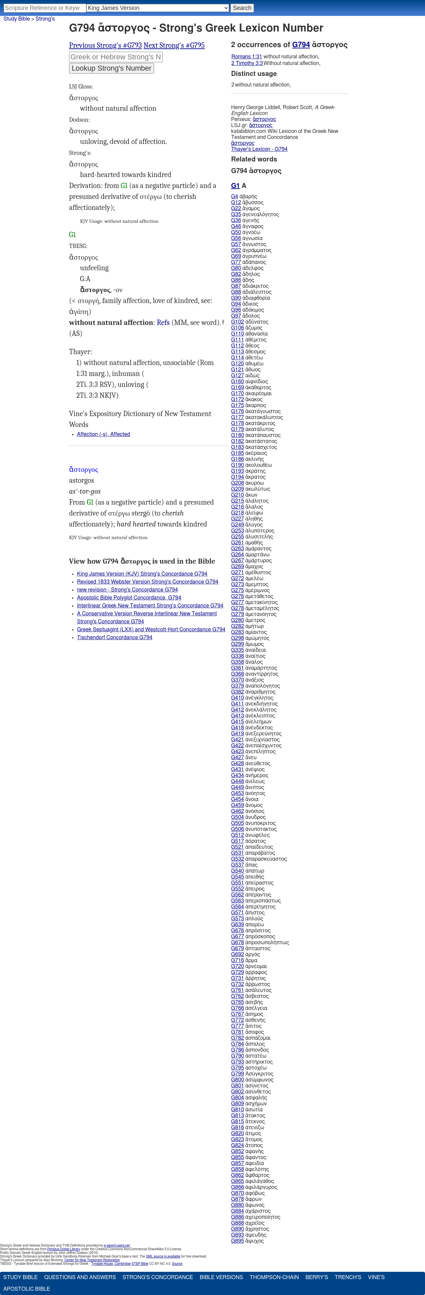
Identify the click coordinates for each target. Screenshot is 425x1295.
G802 (237, 1091)
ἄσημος (247, 1014)
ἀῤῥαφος (249, 972)
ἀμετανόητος (254, 614)
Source (177, 1263)
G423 (237, 751)
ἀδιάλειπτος (251, 292)
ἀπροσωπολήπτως (260, 942)
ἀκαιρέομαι (251, 393)
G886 (237, 1217)
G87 (236, 286)
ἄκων (244, 495)
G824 (237, 1145)
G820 (237, 1133)
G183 (237, 447)
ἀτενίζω (247, 1127)
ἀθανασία (249, 334)
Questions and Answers (80, 1277)
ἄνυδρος (248, 817)
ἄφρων (246, 1199)
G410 (237, 698)
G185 (237, 453)
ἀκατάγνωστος (256, 411)
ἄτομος (247, 1139)
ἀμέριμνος (250, 590)
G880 (237, 1205)
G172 (237, 399)
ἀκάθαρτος (251, 387)
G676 (237, 930)
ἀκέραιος (249, 453)
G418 (237, 727)
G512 (237, 835)
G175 (237, 405)
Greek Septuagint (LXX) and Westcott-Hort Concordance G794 (151, 629)
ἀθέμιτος (249, 339)
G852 (237, 1151)
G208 (237, 483)
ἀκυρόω (247, 483)
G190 (237, 465)
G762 (237, 996)
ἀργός (245, 954)
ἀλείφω (247, 513)
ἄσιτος (246, 1026)
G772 (237, 1020)
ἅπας (244, 865)
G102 (237, 322)
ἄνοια (245, 799)
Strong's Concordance (158, 1277)
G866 (237, 1187)
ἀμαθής (247, 542)
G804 (237, 1097)
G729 (237, 972)
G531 (237, 853)
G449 (237, 787)
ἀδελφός (247, 268)
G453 (237, 793)
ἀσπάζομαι (251, 1038)
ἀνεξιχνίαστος (255, 739)
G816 (237, 1127)
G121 (237, 369)
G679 (237, 948)
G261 (237, 542)
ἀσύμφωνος (252, 1079)
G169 (237, 387)
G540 (237, 871)
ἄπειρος (248, 889)
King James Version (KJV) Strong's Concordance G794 (142, 574)
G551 (237, 883)
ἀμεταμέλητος (255, 608)
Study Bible (17, 19)
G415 (237, 721)
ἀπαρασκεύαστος (259, 859)
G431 (237, 769)
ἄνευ (244, 757)
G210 (237, 495)
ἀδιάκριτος (250, 286)
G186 (237, 459)
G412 (237, 709)
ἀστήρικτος (252, 1062)
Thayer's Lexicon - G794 (259, 149)
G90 (236, 298)
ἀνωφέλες (250, 835)
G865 (237, 1181)
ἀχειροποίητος (255, 1217)
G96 (236, 310)
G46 (236, 226)
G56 (236, 238)
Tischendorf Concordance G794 (114, 637)
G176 (237, 411)
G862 (237, 1175)
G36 (236, 220)
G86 (236, 280)
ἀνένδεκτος (252, 727)
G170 (237, 393)
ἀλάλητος (250, 501)
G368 (237, 674)
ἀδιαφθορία (250, 298)
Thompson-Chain (274, 1277)
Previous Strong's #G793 (105, 45)
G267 (237, 560)
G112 (237, 345)
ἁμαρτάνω (250, 554)
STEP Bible (139, 1263)
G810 (237, 1109)
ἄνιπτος (247, 787)
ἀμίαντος (249, 632)
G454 (237, 799)
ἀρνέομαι (249, 966)
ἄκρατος (248, 477)
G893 (237, 1235)
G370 (237, 680)
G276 (237, 596)
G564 (237, 906)
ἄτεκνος (248, 1121)
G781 (237, 1032)
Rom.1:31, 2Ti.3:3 (163, 322)
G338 (237, 656)
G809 (237, 1103)
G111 (237, 339)
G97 (236, 316)
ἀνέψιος (248, 769)
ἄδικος (244, 304)
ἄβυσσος (247, 202)
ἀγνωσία (247, 238)
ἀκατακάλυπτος (257, 417)
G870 (237, 1193)
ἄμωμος (247, 644)
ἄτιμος (246, 1133)
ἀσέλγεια (249, 1008)
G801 (237, 1085)
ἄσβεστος (250, 996)
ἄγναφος (247, 226)
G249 (237, 524)
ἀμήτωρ (247, 626)
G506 (237, 829)
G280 (237, 620)
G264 (237, 554)
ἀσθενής (248, 1020)
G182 (237, 441)
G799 (237, 1074)
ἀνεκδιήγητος (254, 704)
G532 (237, 859)
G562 (237, 894)
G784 (237, 1044)
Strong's (45, 19)
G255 (237, 536)
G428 (237, 763)
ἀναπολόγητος (255, 686)
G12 (236, 202)
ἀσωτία (247, 1109)
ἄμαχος (247, 566)
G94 (236, 304)
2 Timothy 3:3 (247, 63)
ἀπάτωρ (247, 871)
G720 (237, 966)
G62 (236, 250)
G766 (237, 1008)
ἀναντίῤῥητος (254, 674)
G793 (237, 1062)
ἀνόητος (248, 793)
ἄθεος (245, 345)
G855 (237, 1157)
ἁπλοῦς (247, 918)
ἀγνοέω (245, 232)
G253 (237, 530)
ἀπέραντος (251, 894)
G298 (237, 638)
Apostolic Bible (26, 1289)
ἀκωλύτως (250, 489)
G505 (237, 823)
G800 (237, 1079)
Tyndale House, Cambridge (111, 1263)
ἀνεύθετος (250, 763)
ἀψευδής (248, 1235)
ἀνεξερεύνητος (256, 733)
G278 (237, 608)
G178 (237, 423)
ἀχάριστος (251, 1211)
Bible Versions (221, 1277)
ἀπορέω (247, 924)
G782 (237, 1038)
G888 (237, 1223)
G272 (237, 578)
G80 (236, 268)
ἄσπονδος (250, 1050)
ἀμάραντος (251, 548)
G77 (236, 262)
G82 (236, 274)
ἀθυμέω (247, 363)
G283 (237, 632)
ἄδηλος (245, 274)
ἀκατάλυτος (252, 429)
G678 (237, 942)
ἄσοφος (247, 1032)
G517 (237, 841)
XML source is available (163, 1256)
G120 (237, 363)
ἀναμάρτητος (254, 668)
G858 (237, 1169)
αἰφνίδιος (249, 381)
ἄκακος (247, 399)
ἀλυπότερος (252, 530)
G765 (237, 1002)
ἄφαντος (248, 1157)
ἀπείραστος (252, 883)
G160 (237, 381)
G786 (237, 1050)
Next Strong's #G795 (174, 45)
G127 (237, 375)
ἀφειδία (247, 1163)
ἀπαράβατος (253, 853)
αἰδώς (245, 375)
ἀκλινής (247, 459)
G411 (237, 704)
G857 (237, 1163)
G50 (236, 232)
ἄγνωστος (248, 244)
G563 (237, 900)
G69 (236, 256)
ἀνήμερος (249, 775)
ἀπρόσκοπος (253, 936)
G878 (237, 1199)
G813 (237, 1115)
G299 (237, 644)
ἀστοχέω (249, 1068)
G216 (237, 507)
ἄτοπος (247, 1145)
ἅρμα (244, 960)
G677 (237, 936)
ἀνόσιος (247, 811)
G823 (237, 1139)
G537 (237, 865)
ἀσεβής (247, 1002)
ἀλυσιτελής (252, 536)
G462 (237, 811)
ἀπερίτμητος (253, 906)
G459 (237, 805)
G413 (237, 715)
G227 (237, 519)
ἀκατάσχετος (254, 447)
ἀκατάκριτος (253, 423)
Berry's (316, 1277)
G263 (237, 548)
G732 (237, 984)
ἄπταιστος (250, 948)
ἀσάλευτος (251, 990)
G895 (237, 1241)
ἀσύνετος (249, 1085)
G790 (237, 1056)
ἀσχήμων (249, 1103)
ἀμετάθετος (252, 596)
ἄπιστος (248, 912)
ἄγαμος (245, 208)
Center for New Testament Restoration (92, 1260)
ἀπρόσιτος (251, 930)
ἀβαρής (244, 196)
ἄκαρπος (248, 405)
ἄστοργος (264, 119)
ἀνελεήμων (251, 721)
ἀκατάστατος (254, 441)
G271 (237, 572)
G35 (236, 214)
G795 (237, 1068)
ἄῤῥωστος (250, 984)
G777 (237, 1026)
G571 (237, 912)
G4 (234, 196)
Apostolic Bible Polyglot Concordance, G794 (129, 597)
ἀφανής (247, 1151)
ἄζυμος (246, 328)
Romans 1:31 (246, 56)
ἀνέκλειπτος (253, 715)
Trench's (348, 1277)
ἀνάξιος (247, 680)
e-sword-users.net (117, 1245)
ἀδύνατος (249, 322)
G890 (237, 1229)
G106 (237, 328)
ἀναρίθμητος (253, 692)
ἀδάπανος (248, 262)
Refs (163, 322)
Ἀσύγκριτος (252, 1074)
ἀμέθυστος (251, 572)
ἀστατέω (248, 1056)
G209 (237, 489)
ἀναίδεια (248, 650)
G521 (237, 847)
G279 (237, 614)
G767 (237, 1014)
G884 (237, 1211)
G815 (237, 1121)
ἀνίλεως (248, 781)
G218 (237, 513)
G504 (237, 817)
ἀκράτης (248, 471)
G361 (237, 668)
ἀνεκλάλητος (254, 709)
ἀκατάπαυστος (256, 435)
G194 (237, 477)
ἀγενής (245, 220)
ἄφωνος (247, 1205)
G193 (237, 471)
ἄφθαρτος (250, 1175)
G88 (236, 292)
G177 (237, 417)
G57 (236, 244)
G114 (237, 357)
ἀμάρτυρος (251, 560)
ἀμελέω (247, 578)
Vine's (376, 1277)
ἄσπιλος (248, 1044)
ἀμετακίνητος (254, 602)
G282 (237, 626)
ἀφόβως (248, 1193)
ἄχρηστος (250, 1229)
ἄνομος (247, 805)
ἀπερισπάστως (256, 900)
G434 (237, 775)
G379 (237, 686)
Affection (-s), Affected (103, 434)
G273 (237, 584)
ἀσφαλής (249, 1097)
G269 (237, 566)
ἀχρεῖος (247, 1223)
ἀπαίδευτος (252, 847)
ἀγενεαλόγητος (255, 214)
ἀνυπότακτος (254, 829)
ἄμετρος (248, 620)
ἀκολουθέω (251, 465)
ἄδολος (245, 316)
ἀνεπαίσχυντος (256, 745)
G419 (237, 733)
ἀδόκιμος (247, 310)
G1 (124, 185)
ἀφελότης (250, 1169)
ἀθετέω (247, 357)
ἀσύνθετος (251, 1091)
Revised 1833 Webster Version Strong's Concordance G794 (147, 582)
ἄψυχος (247, 1241)
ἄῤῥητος (248, 978)
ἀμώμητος (250, 638)
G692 (237, 954)
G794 (301, 44)
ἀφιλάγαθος (252, 1181)
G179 (237, 429)
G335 (237, 650)
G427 (237, 757)
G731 (237, 978)
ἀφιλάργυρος (254, 1187)
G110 (237, 334)
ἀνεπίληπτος (253, 751)
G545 (237, 877)
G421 (237, 739)
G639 (237, 924)
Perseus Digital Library (63, 1249)
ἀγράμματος (251, 250)
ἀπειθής (247, 877)
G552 (237, 889)
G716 (237, 960)
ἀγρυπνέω (249, 256)
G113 (237, 351)
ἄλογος (247, 524)
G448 (237, 781)
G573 (237, 918)
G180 (237, 435)
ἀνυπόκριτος (253, 823)
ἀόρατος (248, 841)
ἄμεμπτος (249, 584)
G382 (237, 692)
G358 (237, 662)
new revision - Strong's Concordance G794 (127, 589)
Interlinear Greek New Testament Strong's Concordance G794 (150, 605)
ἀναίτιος (248, 656)
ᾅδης (242, 280)
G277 (237, 602)
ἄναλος (247, 662)
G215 (237, 501)
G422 (237, 745)
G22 (236, 208)
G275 (237, 590)
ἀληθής (247, 519)
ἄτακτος (248, 1115)
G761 (237, 990)
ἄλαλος (247, 507)
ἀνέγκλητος (252, 698)
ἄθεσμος (248, 351)
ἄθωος (246, 369)
